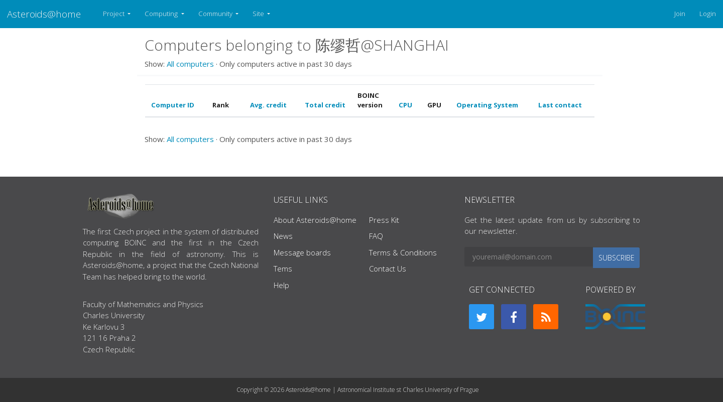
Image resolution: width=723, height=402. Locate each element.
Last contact (560, 104)
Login (707, 13)
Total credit (325, 104)
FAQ (376, 236)
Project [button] (114, 13)
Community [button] (216, 13)
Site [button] (259, 13)
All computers (190, 64)
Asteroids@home (44, 14)
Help (281, 285)
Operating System (487, 104)
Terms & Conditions (403, 252)
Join (679, 13)
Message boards (302, 252)
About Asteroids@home (315, 220)
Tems (283, 268)
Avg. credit (268, 104)
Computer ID (172, 104)
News (283, 236)
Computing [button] (162, 13)
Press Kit (384, 220)
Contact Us (387, 268)
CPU (405, 104)
